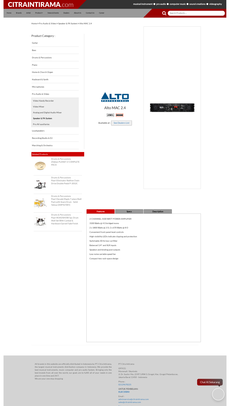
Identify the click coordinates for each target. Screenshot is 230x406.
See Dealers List (121, 123)
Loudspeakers (58, 129)
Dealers (66, 13)
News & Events (53, 13)
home (34, 23)
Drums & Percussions (58, 56)
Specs (129, 211)
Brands (19, 13)
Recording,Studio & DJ (58, 136)
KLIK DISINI (123, 392)
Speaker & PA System (68, 23)
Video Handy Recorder (43, 101)
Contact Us (90, 13)
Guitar (58, 41)
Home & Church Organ (58, 71)
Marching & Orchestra (58, 144)
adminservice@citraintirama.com (133, 399)
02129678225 (124, 384)
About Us (77, 13)
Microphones (58, 85)
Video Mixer (38, 106)
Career (101, 13)
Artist (28, 13)
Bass (58, 49)
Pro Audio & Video (48, 23)
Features (101, 211)
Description (157, 211)
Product (39, 13)
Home (9, 13)
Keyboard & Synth (58, 78)
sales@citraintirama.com (129, 402)
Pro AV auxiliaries (41, 124)
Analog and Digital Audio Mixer (47, 112)
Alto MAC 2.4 (85, 23)
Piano (58, 63)
